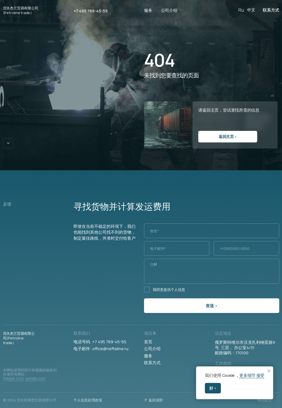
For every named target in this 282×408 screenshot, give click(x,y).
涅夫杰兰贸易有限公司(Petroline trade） (20, 10)
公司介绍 (152, 348)
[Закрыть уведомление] (269, 371)
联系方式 (152, 362)
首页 (148, 341)
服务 (148, 355)
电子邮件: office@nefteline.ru (101, 348)
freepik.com (13, 378)
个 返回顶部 (153, 400)
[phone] (246, 248)
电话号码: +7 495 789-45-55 (100, 341)
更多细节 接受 (251, 375)
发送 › (211, 305)
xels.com (37, 378)
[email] (176, 248)
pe (28, 378)
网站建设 (264, 400)
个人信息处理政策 (88, 400)
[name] (211, 230)
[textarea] (211, 271)
